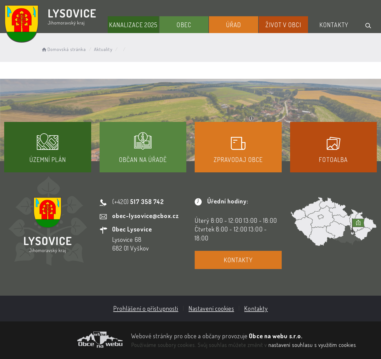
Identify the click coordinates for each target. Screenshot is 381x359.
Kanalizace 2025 (133, 25)
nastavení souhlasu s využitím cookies (312, 344)
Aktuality (103, 49)
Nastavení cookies (211, 308)
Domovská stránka (63, 49)
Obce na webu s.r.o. (275, 336)
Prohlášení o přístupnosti (145, 308)
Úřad (233, 25)
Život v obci (283, 25)
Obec (184, 25)
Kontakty (333, 25)
